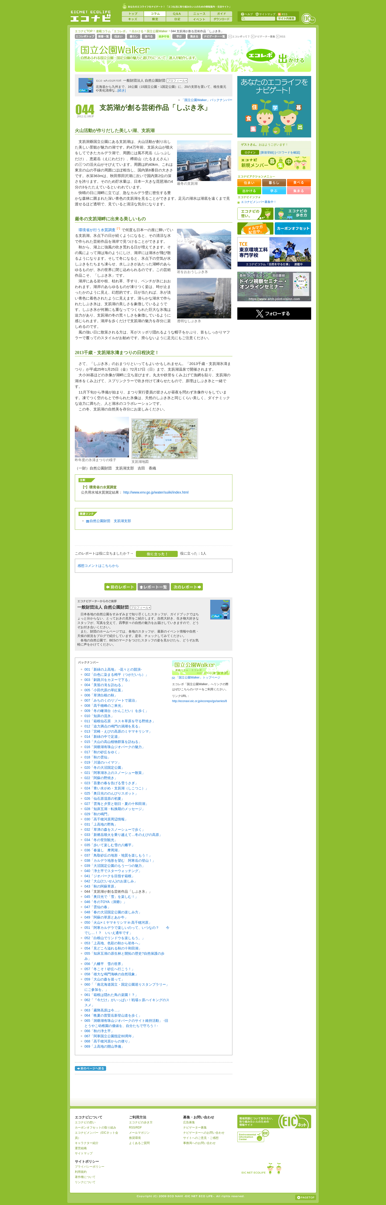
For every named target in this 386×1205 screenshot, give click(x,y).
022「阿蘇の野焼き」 (101, 778)
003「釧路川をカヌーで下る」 (107, 680)
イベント (199, 19)
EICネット (308, 18)
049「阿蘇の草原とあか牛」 (106, 917)
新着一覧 (104, 37)
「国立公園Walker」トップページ (198, 677)
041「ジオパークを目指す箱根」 (109, 876)
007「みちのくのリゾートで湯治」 (111, 700)
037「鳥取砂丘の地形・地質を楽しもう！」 (118, 855)
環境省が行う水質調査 (97, 230)
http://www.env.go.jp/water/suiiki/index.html (156, 492)
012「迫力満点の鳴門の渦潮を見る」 (113, 726)
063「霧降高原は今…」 (102, 1010)
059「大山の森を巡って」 (104, 979)
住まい (119, 37)
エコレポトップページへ (85, 37)
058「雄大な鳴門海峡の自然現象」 (111, 974)
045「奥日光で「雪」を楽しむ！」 (111, 897)
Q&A (177, 13)
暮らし (134, 37)
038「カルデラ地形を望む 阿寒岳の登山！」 (120, 860)
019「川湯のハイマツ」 (102, 762)
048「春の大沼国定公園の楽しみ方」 (113, 912)
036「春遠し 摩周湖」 (102, 850)
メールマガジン (139, 1132)
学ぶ (179, 37)
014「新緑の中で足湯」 (102, 736)
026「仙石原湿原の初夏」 (104, 798)
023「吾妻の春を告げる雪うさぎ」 (111, 783)
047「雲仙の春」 (97, 907)
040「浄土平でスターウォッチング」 (113, 871)
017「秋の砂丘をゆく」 (102, 752)
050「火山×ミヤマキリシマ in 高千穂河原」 (118, 922)
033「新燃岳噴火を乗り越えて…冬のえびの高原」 (123, 835)
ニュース (199, 13)
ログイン (250, 152)
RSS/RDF (135, 1127)
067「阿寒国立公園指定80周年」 (109, 1036)
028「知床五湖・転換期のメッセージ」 (114, 809)
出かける (138, 31)
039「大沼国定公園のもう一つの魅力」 (114, 866)
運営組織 (81, 1148)
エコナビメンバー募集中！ (258, 202)
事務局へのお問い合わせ (199, 1143)
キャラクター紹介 (86, 1143)
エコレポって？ (239, 37)
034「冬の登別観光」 (101, 840)
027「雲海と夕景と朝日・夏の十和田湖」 (116, 804)
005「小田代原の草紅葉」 (104, 690)
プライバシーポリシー (89, 1166)
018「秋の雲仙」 (97, 757)
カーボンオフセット (293, 228)
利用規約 (81, 1172)
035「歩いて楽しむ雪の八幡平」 (109, 845)
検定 (155, 19)
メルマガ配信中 (255, 228)
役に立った (157, 554)
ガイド (221, 13)
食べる (149, 37)
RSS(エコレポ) (281, 37)
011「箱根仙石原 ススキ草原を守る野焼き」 (120, 721)
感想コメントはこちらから (98, 566)
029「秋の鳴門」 (97, 814)
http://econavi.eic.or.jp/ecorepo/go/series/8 (199, 701)
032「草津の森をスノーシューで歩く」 (114, 829)
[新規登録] (267, 152)
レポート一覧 (154, 586)
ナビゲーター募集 (263, 37)
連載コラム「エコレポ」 (112, 31)
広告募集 (189, 1122)
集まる (194, 37)
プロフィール (176, 80)
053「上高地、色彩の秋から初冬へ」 (113, 943)
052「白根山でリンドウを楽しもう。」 (114, 938)
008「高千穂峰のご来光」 (104, 706)
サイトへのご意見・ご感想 (201, 1138)
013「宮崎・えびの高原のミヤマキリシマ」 (118, 731)
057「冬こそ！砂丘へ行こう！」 (109, 969)
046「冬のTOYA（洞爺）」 (105, 902)
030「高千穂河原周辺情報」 (106, 819)
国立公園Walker (157, 31)
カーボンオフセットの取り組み (95, 1127)
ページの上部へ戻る (305, 1197)
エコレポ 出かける (272, 58)
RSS (282, 14)
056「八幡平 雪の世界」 (104, 964)
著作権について (85, 1177)
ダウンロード (221, 19)
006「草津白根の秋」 (101, 695)
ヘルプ (247, 14)
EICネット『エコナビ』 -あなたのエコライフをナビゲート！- (90, 16)
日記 (177, 19)
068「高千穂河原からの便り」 (107, 1041)
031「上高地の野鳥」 (101, 824)
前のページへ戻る (91, 1069)
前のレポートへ (120, 586)
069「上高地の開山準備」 (104, 1046)
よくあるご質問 (139, 1143)
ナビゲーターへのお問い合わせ (204, 1132)
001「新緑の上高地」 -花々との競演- (113, 669)
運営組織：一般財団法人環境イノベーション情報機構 (253, 1135)
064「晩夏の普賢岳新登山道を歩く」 (113, 1015)
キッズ (133, 19)
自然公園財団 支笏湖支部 (110, 521)
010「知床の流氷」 (99, 716)
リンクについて (85, 1182)
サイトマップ (265, 14)
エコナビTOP (84, 31)
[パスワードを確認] (287, 152)
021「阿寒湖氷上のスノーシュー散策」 (114, 773)
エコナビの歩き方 (293, 214)
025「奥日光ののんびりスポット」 (111, 793)
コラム (155, 13)
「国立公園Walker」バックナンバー (206, 100)
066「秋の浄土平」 (99, 1031)
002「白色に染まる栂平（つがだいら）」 (116, 675)
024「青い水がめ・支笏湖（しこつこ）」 (116, 788)
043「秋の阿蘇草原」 (101, 886)
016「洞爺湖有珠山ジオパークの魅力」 (114, 747)
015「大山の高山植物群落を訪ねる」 (113, 742)
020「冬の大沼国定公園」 (104, 767)
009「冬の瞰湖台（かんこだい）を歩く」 (116, 711)
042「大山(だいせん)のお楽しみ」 (110, 881)
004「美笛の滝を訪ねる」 (104, 685)
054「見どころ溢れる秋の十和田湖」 (113, 948)
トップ (133, 13)
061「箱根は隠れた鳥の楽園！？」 (111, 995)
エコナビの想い (255, 214)
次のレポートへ (187, 586)
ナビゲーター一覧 (215, 37)
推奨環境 (135, 1138)
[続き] (122, 90)
